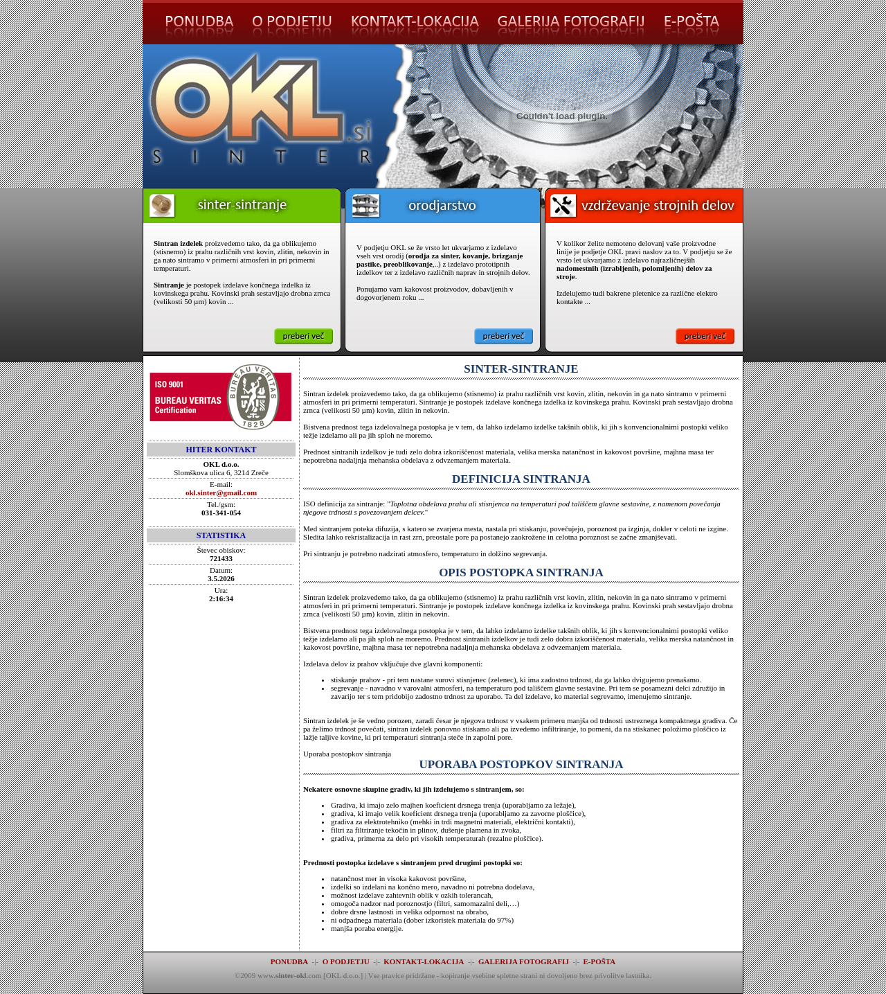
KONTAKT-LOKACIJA (423, 961)
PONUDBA (289, 961)
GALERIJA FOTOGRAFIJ (523, 961)
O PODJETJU (346, 961)
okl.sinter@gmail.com (221, 492)
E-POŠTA (599, 961)
